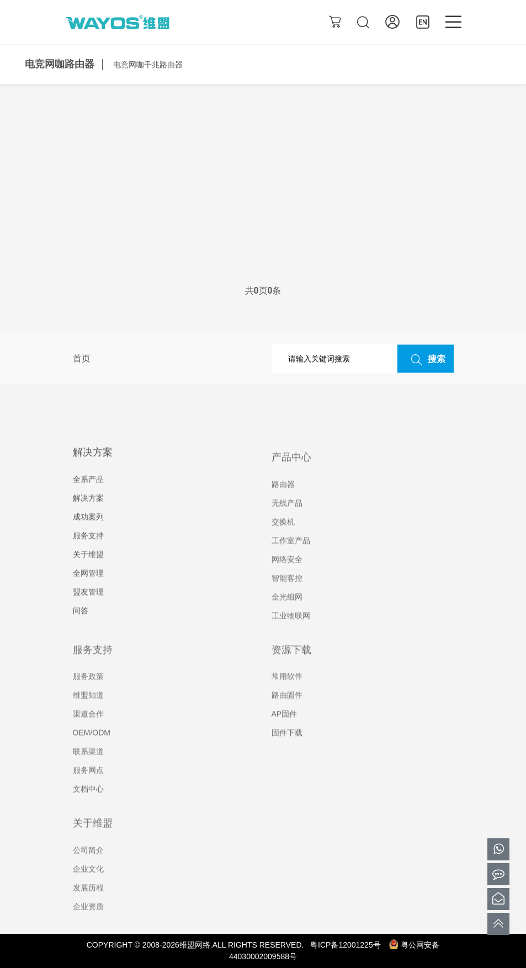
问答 (80, 626)
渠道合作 (88, 729)
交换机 (283, 537)
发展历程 (88, 902)
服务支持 (88, 551)
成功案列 (88, 532)
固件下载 (287, 747)
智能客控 (287, 593)
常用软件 (287, 691)
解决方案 (88, 513)
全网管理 (88, 588)
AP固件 (284, 729)
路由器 (283, 499)
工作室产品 (291, 555)
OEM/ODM (91, 747)
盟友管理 (88, 607)
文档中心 (88, 804)
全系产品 (88, 495)
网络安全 (287, 574)
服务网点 (88, 785)
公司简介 (88, 865)
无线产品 (287, 518)
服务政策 (88, 691)
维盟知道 (88, 710)
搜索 (425, 359)
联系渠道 (88, 766)
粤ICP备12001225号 (345, 944)
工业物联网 (291, 630)
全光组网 (287, 612)
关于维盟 (88, 570)
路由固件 (287, 710)
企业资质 (88, 921)
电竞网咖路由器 (59, 64)
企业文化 (88, 884)
